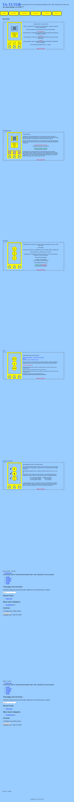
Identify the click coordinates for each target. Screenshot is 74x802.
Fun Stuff (35, 13)
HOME (4, 13)
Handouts (24, 13)
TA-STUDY (13, 13)
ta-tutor (46, 13)
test (34, 406)
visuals (57, 13)
